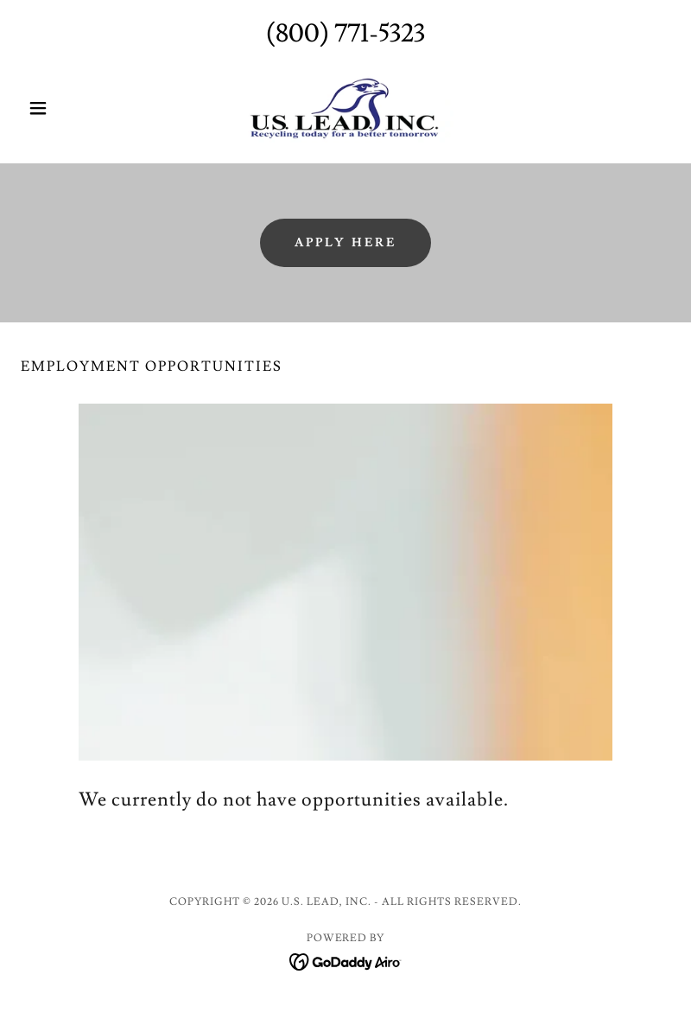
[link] (345, 108)
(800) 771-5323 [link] (345, 33)
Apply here (346, 243)
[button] (69, 108)
